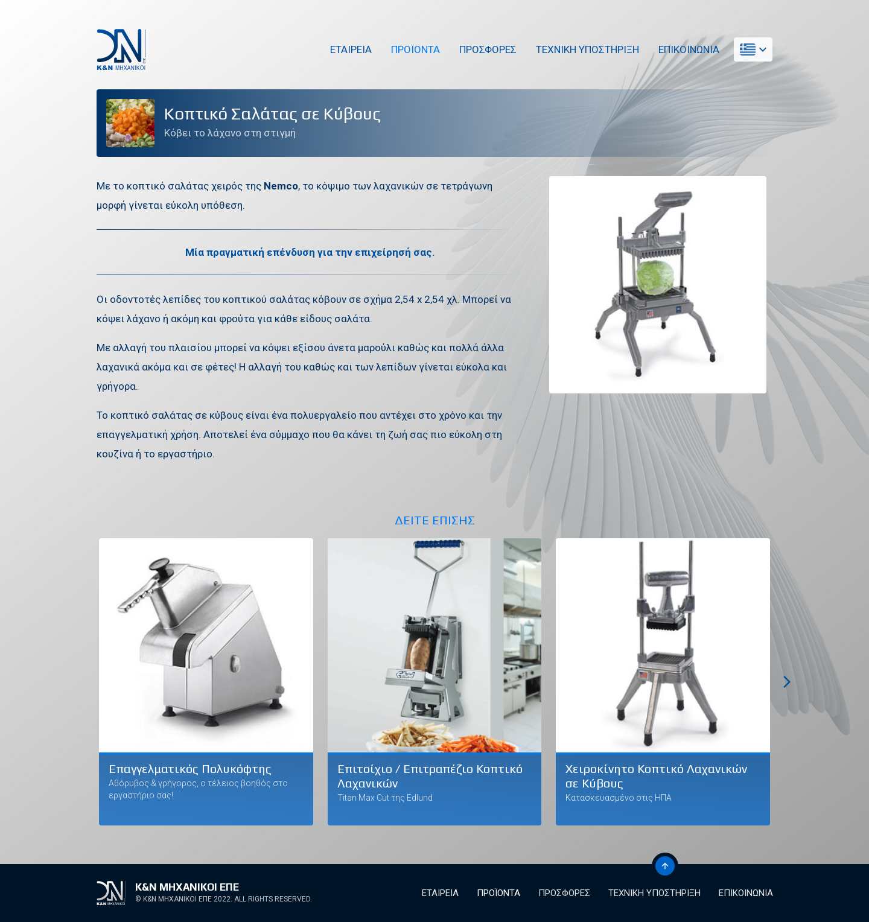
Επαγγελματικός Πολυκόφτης (190, 768)
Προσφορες (487, 49)
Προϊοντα (414, 49)
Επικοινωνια (688, 49)
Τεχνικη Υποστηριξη (586, 49)
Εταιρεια (350, 49)
